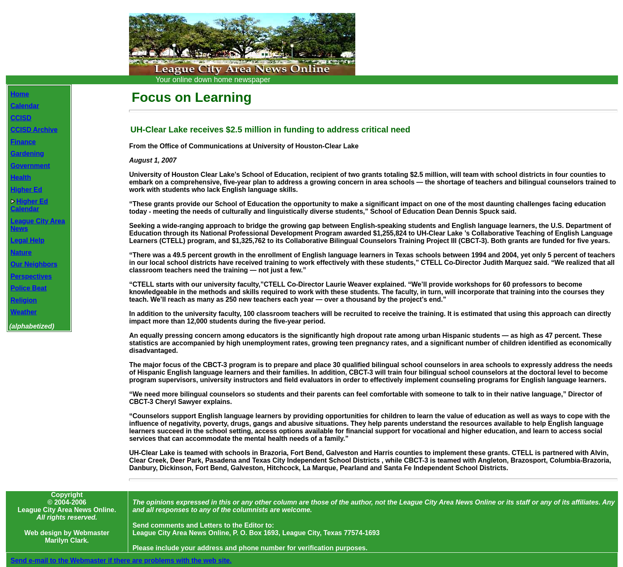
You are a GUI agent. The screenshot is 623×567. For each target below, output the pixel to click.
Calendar (24, 105)
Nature (21, 252)
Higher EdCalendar (29, 205)
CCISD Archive (33, 129)
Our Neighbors (33, 264)
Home (19, 94)
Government (30, 165)
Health (20, 177)
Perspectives (31, 276)
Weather (23, 312)
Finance (23, 141)
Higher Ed (26, 189)
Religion (23, 300)
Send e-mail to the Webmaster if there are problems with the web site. (121, 560)
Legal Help (27, 240)
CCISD (20, 118)
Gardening (27, 153)
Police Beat (28, 288)
